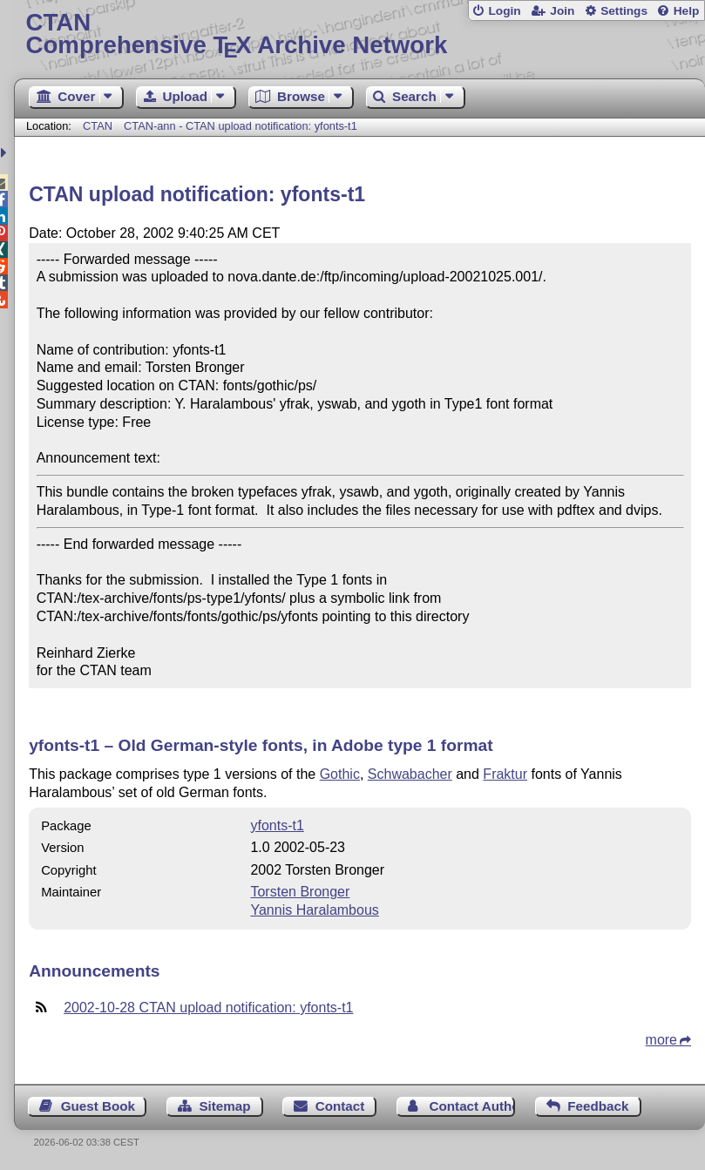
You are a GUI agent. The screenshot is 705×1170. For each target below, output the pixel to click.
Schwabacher (410, 774)
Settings (623, 10)
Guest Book (98, 1106)
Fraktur (505, 774)
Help (687, 10)
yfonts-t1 (276, 825)
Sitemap (224, 1106)
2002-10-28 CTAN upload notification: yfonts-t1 (208, 1007)
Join (562, 10)
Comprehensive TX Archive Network (360, 34)
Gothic (340, 774)
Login (504, 10)
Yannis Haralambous (314, 910)
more (661, 1039)
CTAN (97, 125)
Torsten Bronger (299, 891)
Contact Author (473, 1106)
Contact (340, 1106)
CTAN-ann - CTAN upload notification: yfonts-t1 (240, 125)
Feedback (597, 1106)
